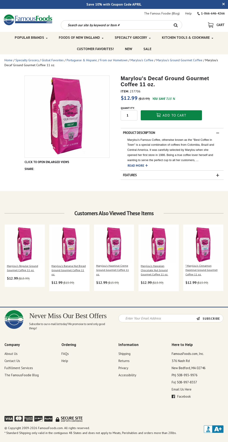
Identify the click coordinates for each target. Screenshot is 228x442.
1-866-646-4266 (211, 13)
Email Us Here (181, 389)
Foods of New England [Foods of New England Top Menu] (81, 37)
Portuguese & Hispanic (82, 60)
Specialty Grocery (27, 60)
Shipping (124, 354)
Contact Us (12, 361)
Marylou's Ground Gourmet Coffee (179, 60)
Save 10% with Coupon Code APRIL (114, 4)
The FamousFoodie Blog (21, 375)
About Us (11, 354)
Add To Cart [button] (171, 115)
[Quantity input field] (129, 115)
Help (188, 13)
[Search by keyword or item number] (115, 24)
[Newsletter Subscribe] (209, 318)
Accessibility (127, 375)
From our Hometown (114, 60)
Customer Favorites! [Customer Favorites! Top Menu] (95, 48)
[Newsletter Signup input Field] (158, 318)
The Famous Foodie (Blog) (162, 13)
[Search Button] (176, 24)
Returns (124, 361)
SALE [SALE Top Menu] (147, 48)
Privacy (123, 368)
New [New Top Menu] (128, 48)
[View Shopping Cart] (216, 25)
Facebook (181, 396)
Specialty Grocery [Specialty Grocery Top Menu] (133, 37)
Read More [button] (136, 166)
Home (8, 60)
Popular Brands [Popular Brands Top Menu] (31, 37)
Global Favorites (53, 60)
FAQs (65, 354)
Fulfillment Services (18, 368)
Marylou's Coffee (141, 60)
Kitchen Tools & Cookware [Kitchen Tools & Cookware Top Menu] (187, 37)
